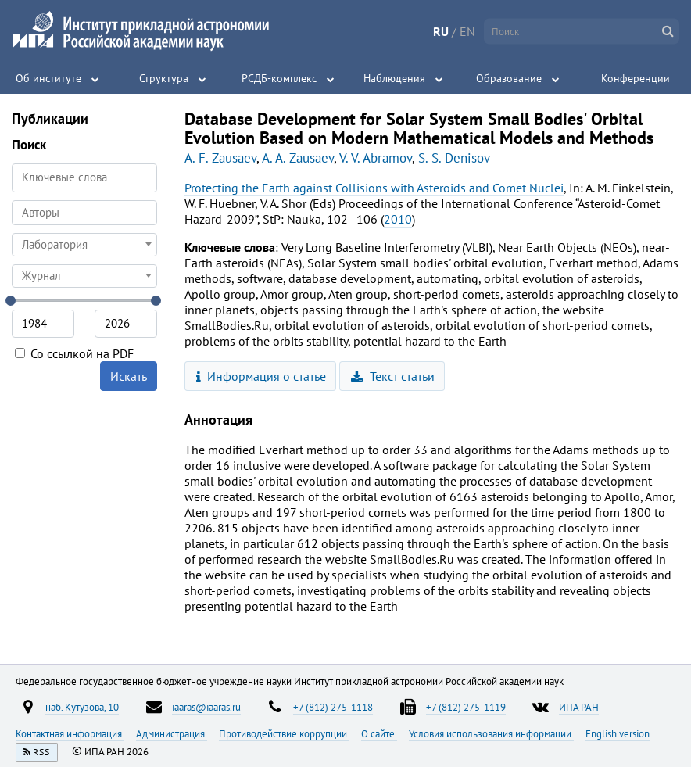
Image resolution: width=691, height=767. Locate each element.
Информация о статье (261, 376)
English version (617, 733)
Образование (509, 78)
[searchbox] (84, 212)
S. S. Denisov (454, 158)
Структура (163, 78)
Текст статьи (393, 376)
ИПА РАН (579, 707)
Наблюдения (394, 78)
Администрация (171, 733)
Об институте (48, 78)
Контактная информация (70, 733)
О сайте (379, 733)
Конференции (635, 78)
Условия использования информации (491, 733)
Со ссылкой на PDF (74, 353)
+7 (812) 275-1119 (466, 707)
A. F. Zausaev (220, 158)
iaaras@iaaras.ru (206, 707)
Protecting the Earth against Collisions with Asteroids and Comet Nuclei (374, 187)
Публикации (50, 118)
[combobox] (84, 212)
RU (441, 31)
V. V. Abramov (375, 158)
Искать (128, 376)
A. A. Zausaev (298, 158)
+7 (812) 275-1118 (333, 707)
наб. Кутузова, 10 (82, 707)
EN (467, 31)
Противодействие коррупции (284, 733)
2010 (398, 219)
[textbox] (84, 245)
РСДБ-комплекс (279, 78)
